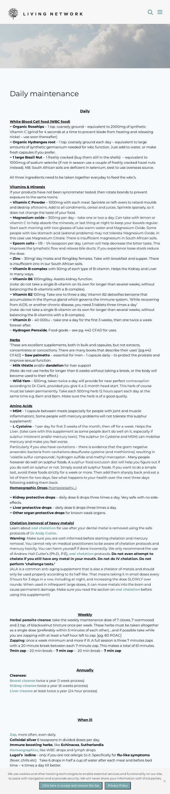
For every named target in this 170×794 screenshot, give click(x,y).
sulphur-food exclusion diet (94, 462)
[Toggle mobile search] (150, 12)
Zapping (17, 640)
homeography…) (63, 488)
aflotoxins (39, 207)
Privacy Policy (118, 785)
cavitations (66, 447)
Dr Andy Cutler (43, 533)
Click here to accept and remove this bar (70, 785)
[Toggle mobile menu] (160, 12)
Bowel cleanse (22, 680)
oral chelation (43, 528)
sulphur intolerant (25, 436)
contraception (137, 381)
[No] (164, 781)
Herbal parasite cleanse (30, 620)
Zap (13, 734)
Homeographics (24, 750)
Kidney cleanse (23, 685)
